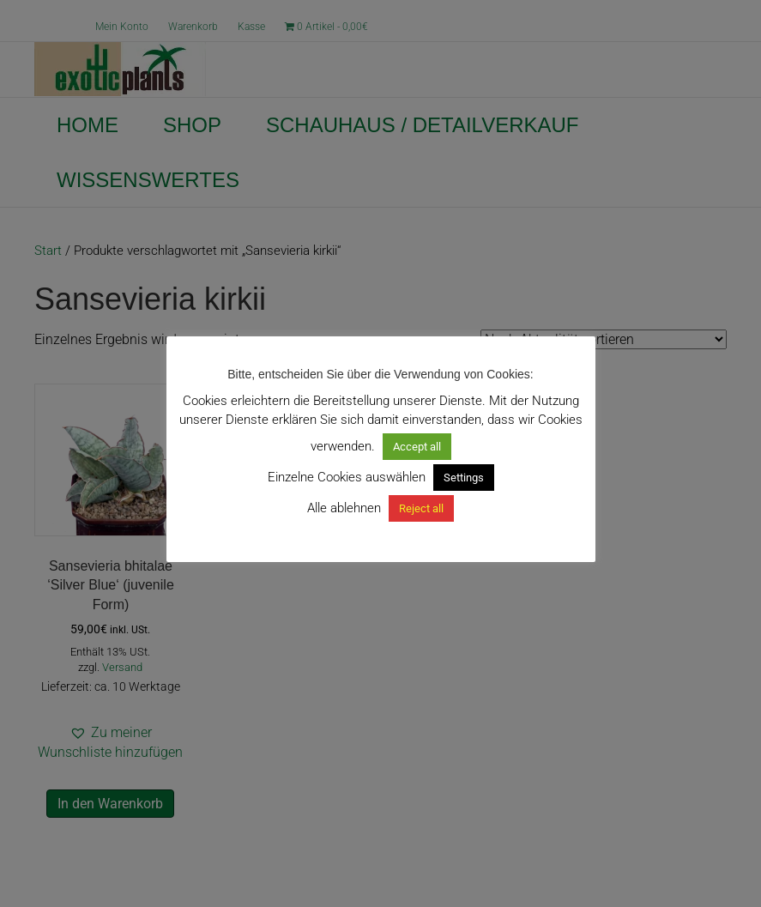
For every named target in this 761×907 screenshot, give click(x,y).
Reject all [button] (421, 508)
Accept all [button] (417, 446)
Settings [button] (464, 477)
